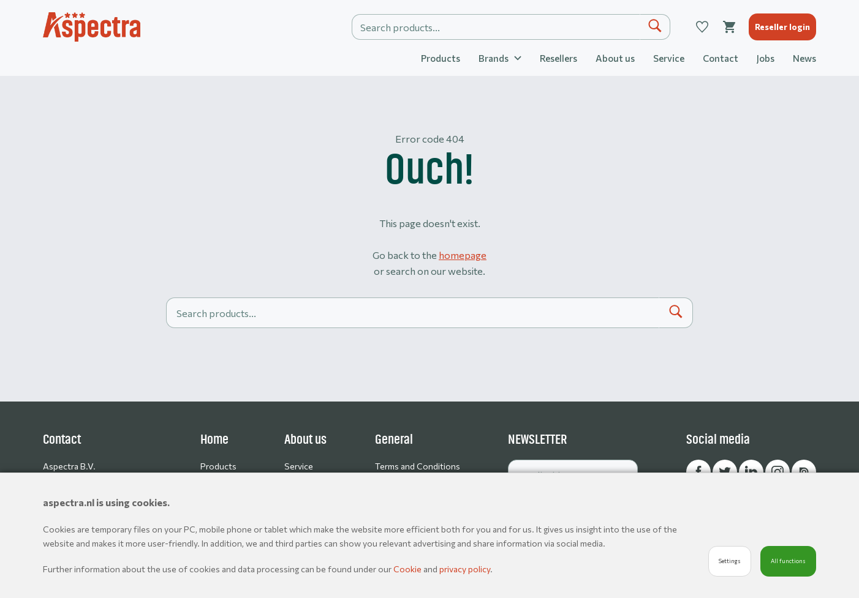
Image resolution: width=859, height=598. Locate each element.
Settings (730, 561)
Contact (720, 58)
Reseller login (782, 26)
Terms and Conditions (417, 466)
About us (615, 58)
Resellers (558, 58)
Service (668, 58)
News (804, 58)
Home (214, 439)
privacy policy (464, 569)
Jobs (765, 58)
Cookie (408, 569)
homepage (462, 255)
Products (440, 58)
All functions (788, 561)
